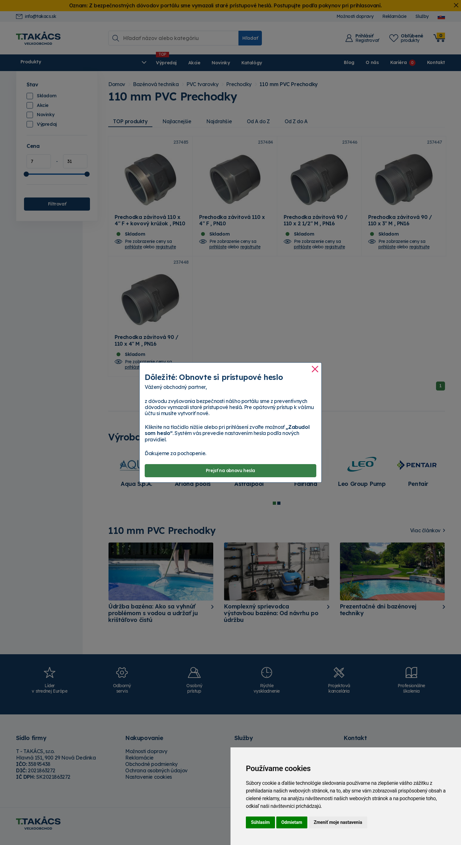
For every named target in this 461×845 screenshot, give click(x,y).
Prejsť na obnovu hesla (230, 470)
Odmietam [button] (291, 822)
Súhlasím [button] (260, 822)
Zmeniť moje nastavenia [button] (338, 822)
